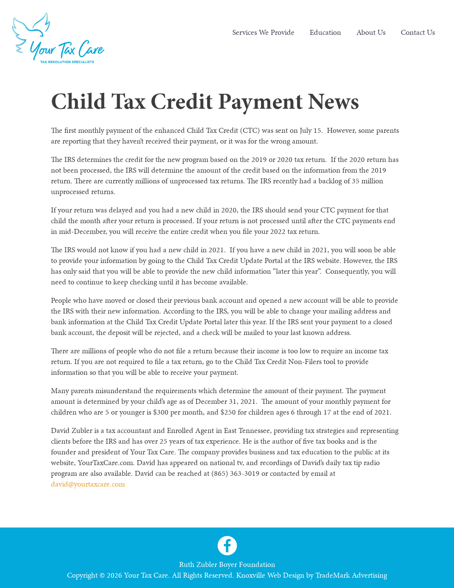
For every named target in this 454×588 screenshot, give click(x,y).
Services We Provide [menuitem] (263, 32)
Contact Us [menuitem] (418, 32)
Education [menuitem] (325, 32)
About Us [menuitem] (370, 32)
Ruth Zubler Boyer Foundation (227, 564)
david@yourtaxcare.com (88, 484)
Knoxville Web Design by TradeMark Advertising (311, 575)
